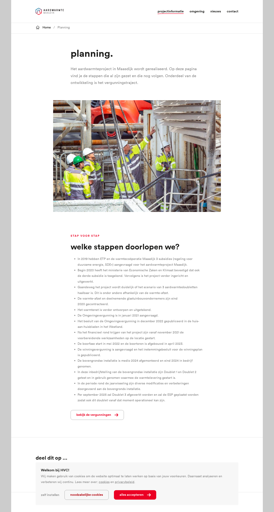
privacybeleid (124, 482)
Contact (232, 11)
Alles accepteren (132, 494)
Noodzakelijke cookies (86, 494)
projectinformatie (171, 11)
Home (46, 27)
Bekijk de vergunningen (93, 414)
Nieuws (215, 11)
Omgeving (197, 11)
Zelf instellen (50, 494)
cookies (104, 482)
